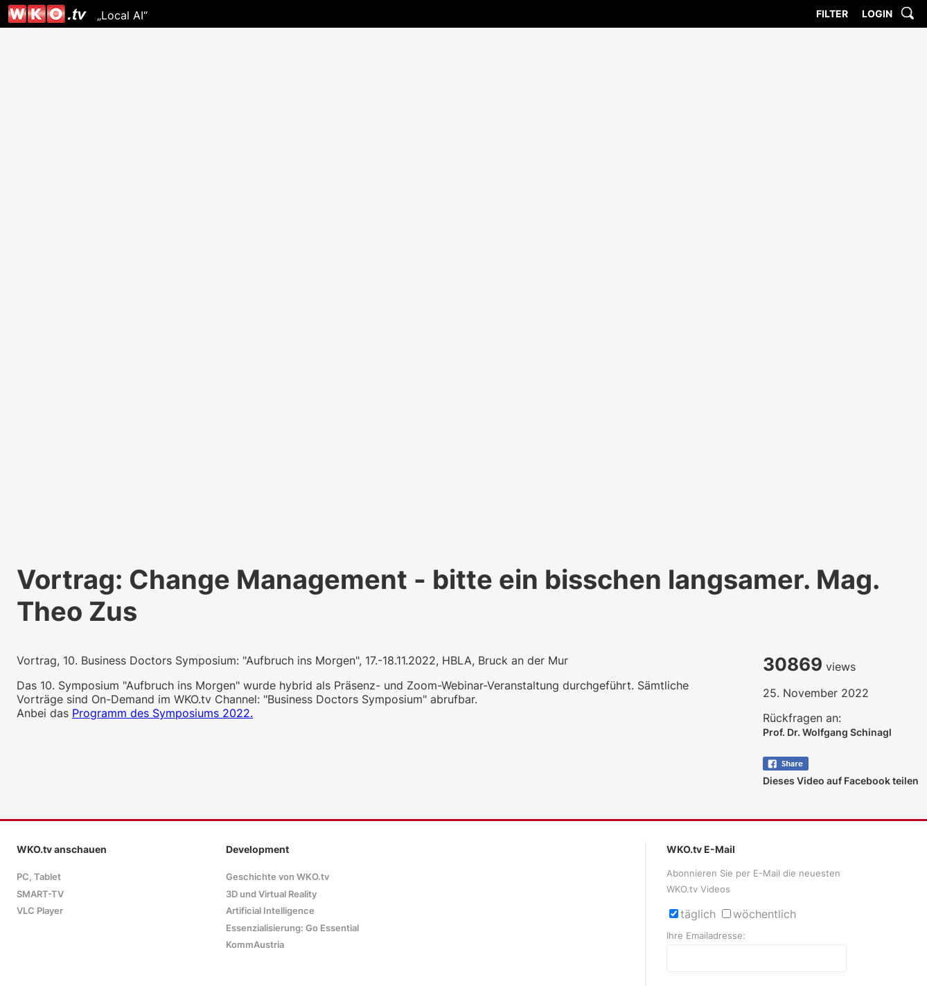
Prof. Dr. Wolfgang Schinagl (827, 732)
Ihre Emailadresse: (705, 936)
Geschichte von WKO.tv (277, 877)
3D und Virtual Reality (271, 894)
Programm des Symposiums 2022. (162, 713)
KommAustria (255, 945)
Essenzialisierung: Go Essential (292, 928)
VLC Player (40, 911)
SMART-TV (40, 894)
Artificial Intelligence (270, 911)
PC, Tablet (39, 877)
